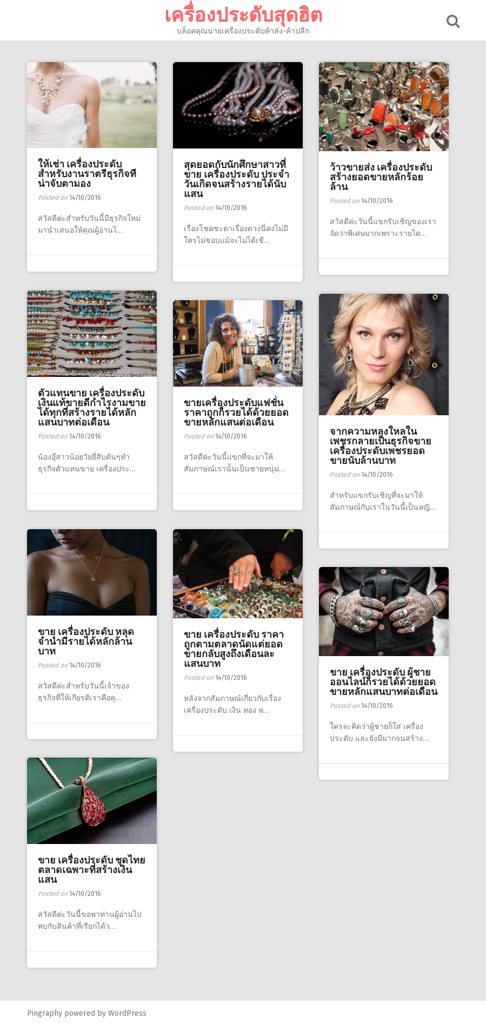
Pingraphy (44, 1013)
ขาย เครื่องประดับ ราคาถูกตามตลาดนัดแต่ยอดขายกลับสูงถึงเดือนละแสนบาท (234, 649)
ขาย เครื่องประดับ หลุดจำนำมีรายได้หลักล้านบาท (86, 641)
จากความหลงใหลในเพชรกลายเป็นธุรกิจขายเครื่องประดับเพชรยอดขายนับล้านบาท (380, 446)
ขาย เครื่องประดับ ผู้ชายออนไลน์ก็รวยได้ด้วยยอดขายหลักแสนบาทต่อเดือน (383, 682)
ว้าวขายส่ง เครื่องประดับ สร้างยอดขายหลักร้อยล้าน (381, 177)
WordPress (127, 1013)
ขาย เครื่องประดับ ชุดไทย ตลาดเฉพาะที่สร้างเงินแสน (91, 870)
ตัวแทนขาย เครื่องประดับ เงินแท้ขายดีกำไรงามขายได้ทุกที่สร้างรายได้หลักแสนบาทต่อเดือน (92, 407)
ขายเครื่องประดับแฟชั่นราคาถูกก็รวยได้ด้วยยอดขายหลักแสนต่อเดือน (236, 412)
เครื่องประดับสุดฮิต (243, 15)
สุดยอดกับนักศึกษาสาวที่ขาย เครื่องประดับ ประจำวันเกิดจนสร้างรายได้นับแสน (236, 179)
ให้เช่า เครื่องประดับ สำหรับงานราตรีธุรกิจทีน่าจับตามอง (87, 174)
